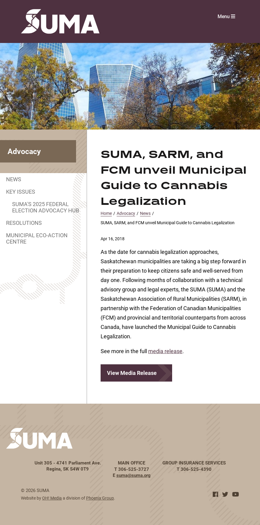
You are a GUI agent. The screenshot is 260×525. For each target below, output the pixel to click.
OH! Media (52, 498)
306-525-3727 (133, 469)
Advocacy (126, 213)
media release (165, 351)
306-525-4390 (196, 469)
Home (106, 213)
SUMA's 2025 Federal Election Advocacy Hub (45, 207)
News (13, 179)
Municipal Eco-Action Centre (37, 238)
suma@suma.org (133, 475)
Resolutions (24, 222)
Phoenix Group (100, 498)
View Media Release (132, 372)
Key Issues (20, 191)
